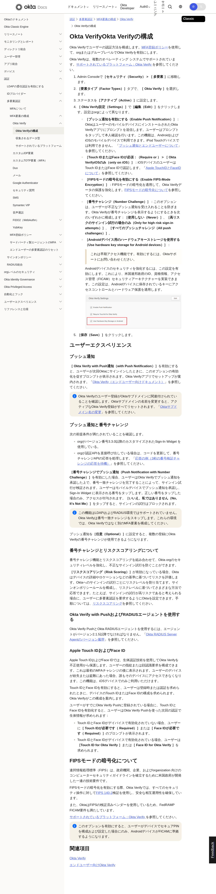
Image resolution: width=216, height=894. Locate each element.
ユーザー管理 (12, 56)
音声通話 (18, 212)
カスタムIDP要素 (23, 153)
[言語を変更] (180, 6)
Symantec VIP (21, 205)
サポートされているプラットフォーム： (114, 64)
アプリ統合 (11, 63)
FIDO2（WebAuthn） (26, 220)
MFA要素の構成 (19, 115)
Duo (15, 168)
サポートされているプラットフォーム (39, 145)
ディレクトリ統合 (15, 49)
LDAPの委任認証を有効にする (25, 86)
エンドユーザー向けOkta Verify (92, 865)
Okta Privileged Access (18, 286)
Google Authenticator (25, 182)
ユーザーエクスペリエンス (20, 301)
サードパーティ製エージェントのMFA (33, 242)
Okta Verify (19, 123)
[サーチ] (170, 7)
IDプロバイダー (16, 93)
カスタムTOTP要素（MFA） (30, 160)
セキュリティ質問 (23, 190)
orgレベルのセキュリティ (19, 271)
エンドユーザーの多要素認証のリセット (34, 249)
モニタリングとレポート (19, 41)
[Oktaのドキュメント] (30, 6)
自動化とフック (13, 294)
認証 (6, 78)
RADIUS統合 (15, 264)
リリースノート (13, 34)
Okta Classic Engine (16, 26)
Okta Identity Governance (19, 279)
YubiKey (18, 227)
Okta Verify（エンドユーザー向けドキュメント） (129, 382)
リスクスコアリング (107, 603)
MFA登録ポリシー (21, 234)
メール (17, 175)
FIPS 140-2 (104, 793)
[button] (77, 7)
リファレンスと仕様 (16, 309)
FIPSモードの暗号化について (146, 190)
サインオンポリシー (19, 257)
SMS (16, 197)
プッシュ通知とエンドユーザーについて (148, 145)
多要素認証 (13, 101)
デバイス (9, 71)
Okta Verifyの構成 (27, 130)
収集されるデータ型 (28, 138)
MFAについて (18, 108)
